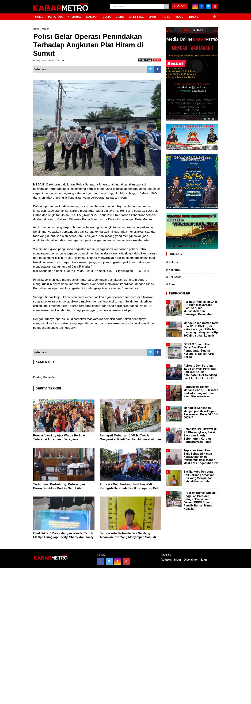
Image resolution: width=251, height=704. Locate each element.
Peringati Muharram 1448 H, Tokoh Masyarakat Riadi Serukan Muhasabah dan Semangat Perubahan (130, 439)
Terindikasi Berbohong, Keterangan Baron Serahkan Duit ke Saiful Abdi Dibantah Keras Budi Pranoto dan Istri (61, 488)
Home (36, 29)
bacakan (145, 60)
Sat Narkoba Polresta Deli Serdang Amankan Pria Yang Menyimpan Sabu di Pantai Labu (128, 537)
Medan (45, 29)
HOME (39, 16)
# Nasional (173, 269)
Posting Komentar (44, 377)
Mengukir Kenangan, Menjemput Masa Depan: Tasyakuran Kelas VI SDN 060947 (201, 412)
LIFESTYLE (136, 16)
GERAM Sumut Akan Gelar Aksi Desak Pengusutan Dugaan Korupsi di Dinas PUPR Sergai (199, 351)
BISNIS (120, 16)
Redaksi (166, 559)
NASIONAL (74, 16)
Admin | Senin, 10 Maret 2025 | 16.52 (49, 61)
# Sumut (172, 284)
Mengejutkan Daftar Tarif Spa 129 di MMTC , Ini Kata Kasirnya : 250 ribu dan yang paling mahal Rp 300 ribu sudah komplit (201, 329)
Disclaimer (191, 559)
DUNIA (106, 16)
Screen (179, 6)
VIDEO (179, 16)
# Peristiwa (173, 277)
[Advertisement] (97, 339)
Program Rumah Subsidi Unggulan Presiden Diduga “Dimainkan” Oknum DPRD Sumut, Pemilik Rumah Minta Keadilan (200, 500)
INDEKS (193, 16)
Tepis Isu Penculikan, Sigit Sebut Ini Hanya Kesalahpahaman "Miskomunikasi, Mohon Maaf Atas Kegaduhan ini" (201, 457)
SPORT (153, 16)
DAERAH (92, 16)
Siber (177, 559)
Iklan (203, 559)
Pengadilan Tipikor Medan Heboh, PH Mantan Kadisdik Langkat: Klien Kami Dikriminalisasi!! (201, 391)
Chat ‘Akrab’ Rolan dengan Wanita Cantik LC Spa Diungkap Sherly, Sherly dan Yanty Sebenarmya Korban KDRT (63, 537)
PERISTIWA (55, 16)
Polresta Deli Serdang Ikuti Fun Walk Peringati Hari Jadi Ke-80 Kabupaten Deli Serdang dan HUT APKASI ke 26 (129, 488)
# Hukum (172, 262)
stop (157, 60)
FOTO (166, 16)
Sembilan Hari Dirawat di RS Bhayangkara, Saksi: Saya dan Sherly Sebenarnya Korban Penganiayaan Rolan (200, 435)
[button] (214, 15)
